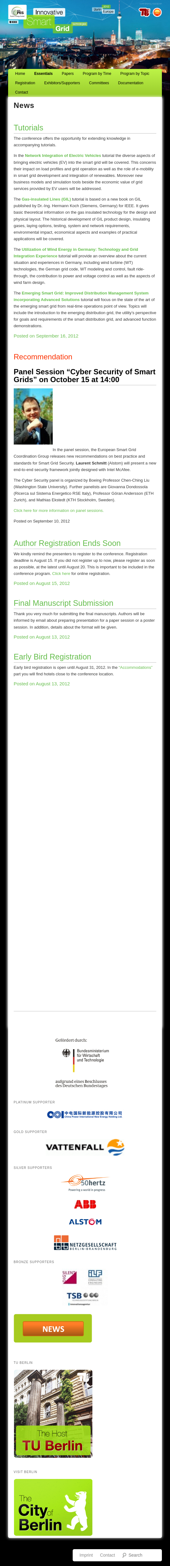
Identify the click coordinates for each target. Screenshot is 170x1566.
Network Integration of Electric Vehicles (63, 155)
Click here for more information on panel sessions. (59, 510)
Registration (25, 83)
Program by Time (97, 73)
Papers (68, 73)
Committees (99, 83)
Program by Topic (134, 73)
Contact (21, 92)
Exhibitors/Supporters (62, 83)
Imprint (86, 1555)
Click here (61, 573)
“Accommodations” (135, 667)
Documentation (130, 83)
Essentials (43, 73)
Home (20, 73)
